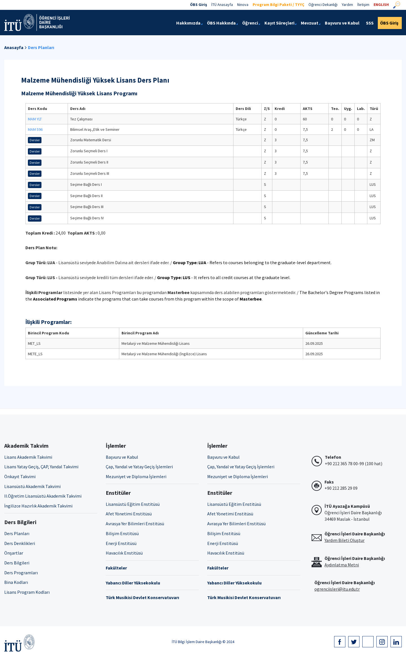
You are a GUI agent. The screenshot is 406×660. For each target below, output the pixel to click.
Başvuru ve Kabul (122, 457)
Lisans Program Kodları (27, 592)
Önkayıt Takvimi (20, 476)
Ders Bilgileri (16, 563)
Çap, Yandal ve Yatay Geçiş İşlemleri (139, 466)
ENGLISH (381, 4)
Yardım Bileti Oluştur (345, 540)
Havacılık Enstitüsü (124, 553)
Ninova (242, 4)
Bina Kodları (16, 582)
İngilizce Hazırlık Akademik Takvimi (38, 506)
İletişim (363, 4)
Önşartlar (13, 553)
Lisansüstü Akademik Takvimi (32, 486)
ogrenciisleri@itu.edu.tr (337, 589)
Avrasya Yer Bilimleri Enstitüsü (135, 523)
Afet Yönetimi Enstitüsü (129, 513)
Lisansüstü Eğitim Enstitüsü (133, 504)
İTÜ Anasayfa (222, 4)
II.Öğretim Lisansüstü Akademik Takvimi (42, 496)
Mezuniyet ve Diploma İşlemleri (136, 476)
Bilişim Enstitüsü (122, 533)
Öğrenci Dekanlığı (322, 4)
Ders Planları (41, 47)
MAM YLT (35, 119)
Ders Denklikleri (19, 543)
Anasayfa (13, 47)
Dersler (35, 140)
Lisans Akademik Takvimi (28, 457)
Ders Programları (21, 572)
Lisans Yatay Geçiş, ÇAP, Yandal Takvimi (41, 466)
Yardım (347, 4)
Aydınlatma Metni (342, 565)
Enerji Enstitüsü (121, 543)
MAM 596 (35, 129)
